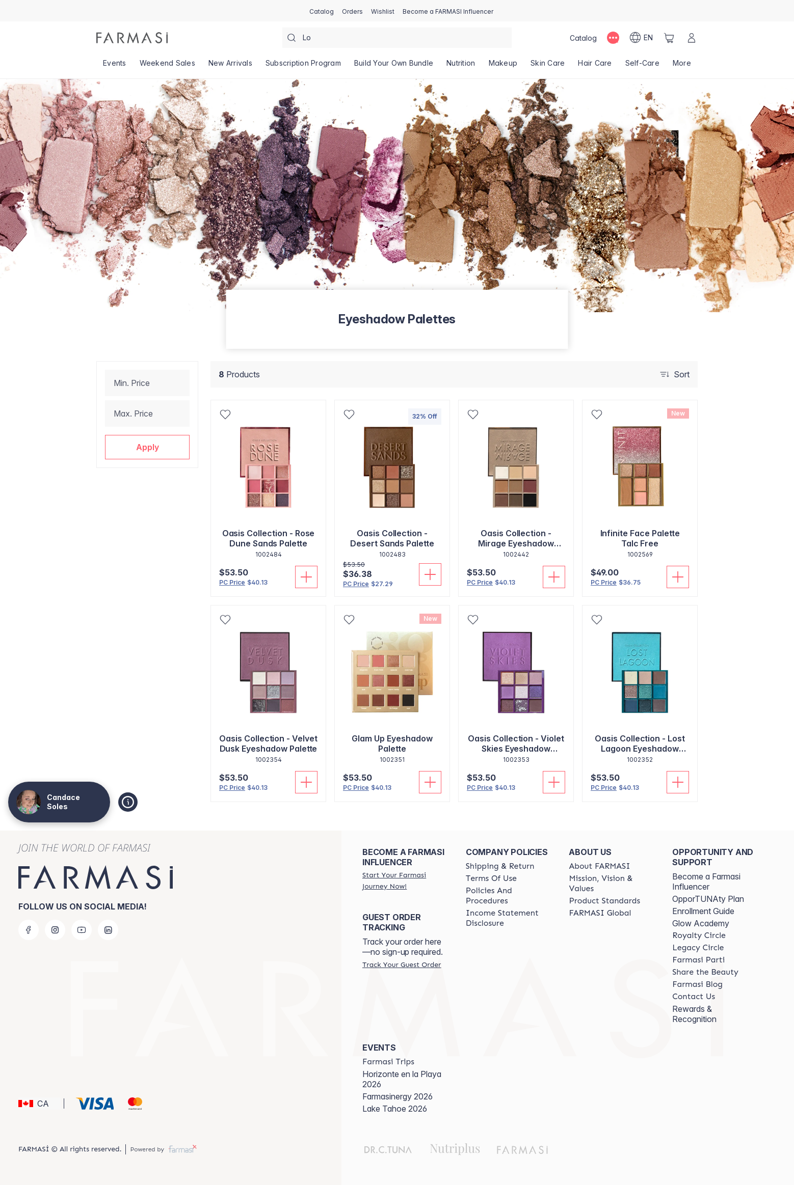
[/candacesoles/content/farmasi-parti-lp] (698, 960)
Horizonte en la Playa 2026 (401, 1079)
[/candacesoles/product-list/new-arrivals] (230, 66)
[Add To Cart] (306, 577)
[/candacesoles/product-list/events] (114, 66)
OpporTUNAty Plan (708, 899)
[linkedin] (108, 930)
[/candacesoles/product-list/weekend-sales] (167, 66)
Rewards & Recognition (694, 1014)
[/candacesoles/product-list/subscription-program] (303, 66)
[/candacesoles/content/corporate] (600, 913)
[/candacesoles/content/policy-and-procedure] (508, 896)
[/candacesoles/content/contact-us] (693, 996)
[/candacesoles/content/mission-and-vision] (611, 883)
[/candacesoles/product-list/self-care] (642, 66)
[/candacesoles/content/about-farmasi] (599, 866)
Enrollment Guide (703, 911)
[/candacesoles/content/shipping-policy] (500, 866)
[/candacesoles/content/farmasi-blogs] (697, 984)
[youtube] (81, 930)
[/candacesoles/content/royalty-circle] (699, 935)
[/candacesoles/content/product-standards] (604, 901)
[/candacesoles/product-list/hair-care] (594, 66)
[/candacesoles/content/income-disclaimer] (508, 918)
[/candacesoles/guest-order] (401, 964)
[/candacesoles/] (132, 37)
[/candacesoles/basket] (669, 38)
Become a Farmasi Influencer (706, 881)
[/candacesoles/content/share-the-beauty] (705, 972)
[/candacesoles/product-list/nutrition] (461, 66)
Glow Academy (700, 923)
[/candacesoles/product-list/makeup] (503, 66)
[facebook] (28, 930)
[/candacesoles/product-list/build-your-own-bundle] (394, 66)
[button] (147, 447)
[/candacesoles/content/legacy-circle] (698, 948)
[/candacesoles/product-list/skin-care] (547, 66)
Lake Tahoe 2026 (394, 1109)
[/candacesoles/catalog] (321, 11)
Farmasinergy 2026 (397, 1096)
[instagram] (55, 930)
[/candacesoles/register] (352, 11)
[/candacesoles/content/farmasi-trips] (388, 1062)
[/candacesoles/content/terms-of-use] (491, 878)
